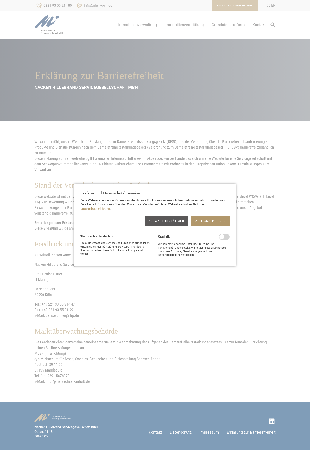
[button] (166, 221)
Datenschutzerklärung (95, 208)
